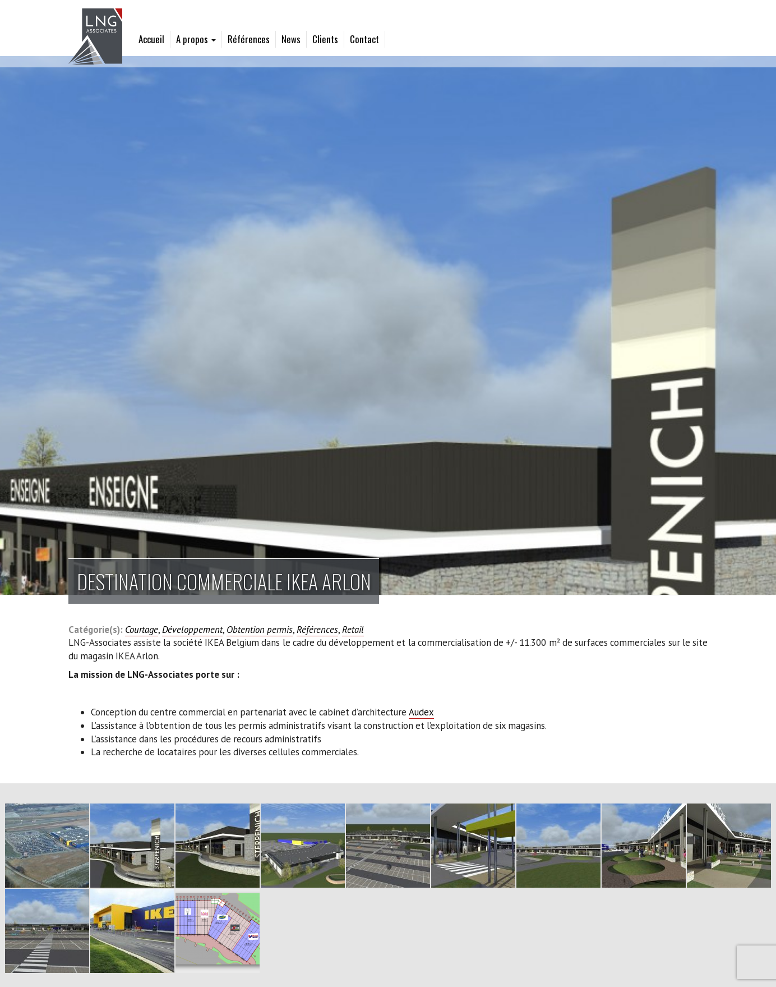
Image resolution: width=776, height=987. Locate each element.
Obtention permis (260, 629)
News (291, 39)
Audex (421, 712)
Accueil (151, 39)
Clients (325, 39)
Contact (364, 39)
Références (249, 39)
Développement (192, 629)
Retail (353, 629)
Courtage (141, 629)
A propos (196, 39)
